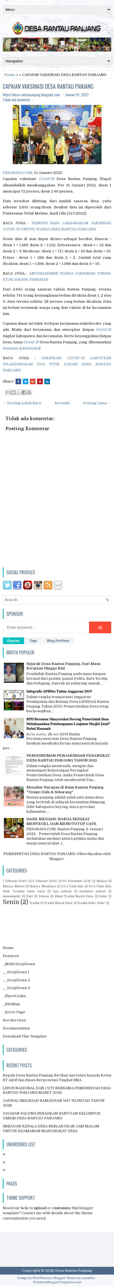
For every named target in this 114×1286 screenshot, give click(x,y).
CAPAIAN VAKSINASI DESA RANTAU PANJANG (48, 86)
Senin (11, 902)
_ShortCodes (14, 996)
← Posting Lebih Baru (22, 403)
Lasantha (88, 1278)
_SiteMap (11, 1004)
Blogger (56, 859)
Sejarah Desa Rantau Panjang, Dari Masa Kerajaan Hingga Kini (63, 666)
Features (11, 956)
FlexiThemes (41, 1278)
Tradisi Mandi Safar (58, 903)
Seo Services (14, 1020)
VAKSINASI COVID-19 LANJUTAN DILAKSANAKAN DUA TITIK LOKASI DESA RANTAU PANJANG (57, 364)
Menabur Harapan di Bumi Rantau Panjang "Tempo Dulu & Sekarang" (64, 789)
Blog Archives (58, 641)
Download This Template (25, 1036)
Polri (29, 896)
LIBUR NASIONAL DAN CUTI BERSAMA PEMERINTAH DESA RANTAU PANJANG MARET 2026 (57, 1090)
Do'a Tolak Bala (72, 886)
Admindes (30, 348)
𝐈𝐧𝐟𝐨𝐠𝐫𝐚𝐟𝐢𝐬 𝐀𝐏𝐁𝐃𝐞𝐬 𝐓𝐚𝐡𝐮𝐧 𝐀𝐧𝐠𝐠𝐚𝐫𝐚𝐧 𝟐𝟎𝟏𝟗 (59, 691)
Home (9, 75)
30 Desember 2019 (77, 881)
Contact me (32, 1213)
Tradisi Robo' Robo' (91, 903)
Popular (13, 641)
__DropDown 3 (16, 988)
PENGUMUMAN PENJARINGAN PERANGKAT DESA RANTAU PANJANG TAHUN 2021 (68, 757)
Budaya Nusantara (43, 886)
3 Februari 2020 (44, 881)
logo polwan (62, 891)
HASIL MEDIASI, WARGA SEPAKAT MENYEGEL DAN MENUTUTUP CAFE (61, 821)
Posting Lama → (97, 403)
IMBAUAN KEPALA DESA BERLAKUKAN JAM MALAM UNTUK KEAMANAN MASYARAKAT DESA (51, 1128)
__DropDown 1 (16, 972)
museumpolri (12, 896)
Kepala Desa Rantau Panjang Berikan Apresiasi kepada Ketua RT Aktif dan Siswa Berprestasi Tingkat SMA (57, 1077)
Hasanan (10, 348)
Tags (33, 641)
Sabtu (103, 896)
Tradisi (34, 903)
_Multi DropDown (19, 964)
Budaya (102, 881)
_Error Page (14, 1012)
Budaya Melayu (14, 886)
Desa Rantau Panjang (73, 1270)
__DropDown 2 (16, 980)
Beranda (62, 403)
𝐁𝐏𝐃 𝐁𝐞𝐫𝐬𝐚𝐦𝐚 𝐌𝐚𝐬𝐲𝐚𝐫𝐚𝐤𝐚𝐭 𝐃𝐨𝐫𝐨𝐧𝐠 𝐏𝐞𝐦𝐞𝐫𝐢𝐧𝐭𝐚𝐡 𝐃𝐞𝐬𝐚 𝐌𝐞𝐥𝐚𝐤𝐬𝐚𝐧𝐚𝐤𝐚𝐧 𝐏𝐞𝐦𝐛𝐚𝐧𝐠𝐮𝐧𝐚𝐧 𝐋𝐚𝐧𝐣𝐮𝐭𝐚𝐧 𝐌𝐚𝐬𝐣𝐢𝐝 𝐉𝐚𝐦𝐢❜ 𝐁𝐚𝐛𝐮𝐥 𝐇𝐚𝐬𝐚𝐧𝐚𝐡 (68, 724)
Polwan (44, 896)
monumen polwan (92, 891)
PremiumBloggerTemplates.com (57, 1282)
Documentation (16, 1028)
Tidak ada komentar (17, 99)
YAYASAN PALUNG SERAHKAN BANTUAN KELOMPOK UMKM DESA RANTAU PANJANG (52, 1115)
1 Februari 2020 (15, 881)
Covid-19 (46, 179)
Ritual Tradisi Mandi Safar (74, 896)
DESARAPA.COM (17, 173)
